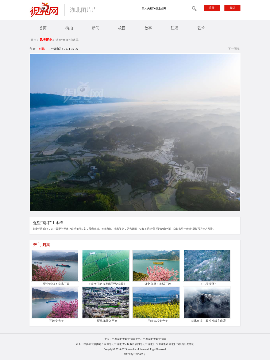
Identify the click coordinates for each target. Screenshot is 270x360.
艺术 (201, 28)
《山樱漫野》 (208, 284)
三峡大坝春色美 (157, 320)
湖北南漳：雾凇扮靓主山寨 (208, 320)
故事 (148, 28)
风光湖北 (46, 40)
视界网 (44, 9)
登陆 (232, 7)
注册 (212, 7)
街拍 (69, 28)
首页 (43, 28)
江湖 (174, 28)
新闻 (95, 28)
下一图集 (234, 48)
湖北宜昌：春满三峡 (157, 284)
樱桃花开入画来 (107, 320)
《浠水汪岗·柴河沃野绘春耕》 (107, 284)
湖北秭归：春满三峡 (56, 284)
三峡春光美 (56, 320)
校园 (122, 28)
